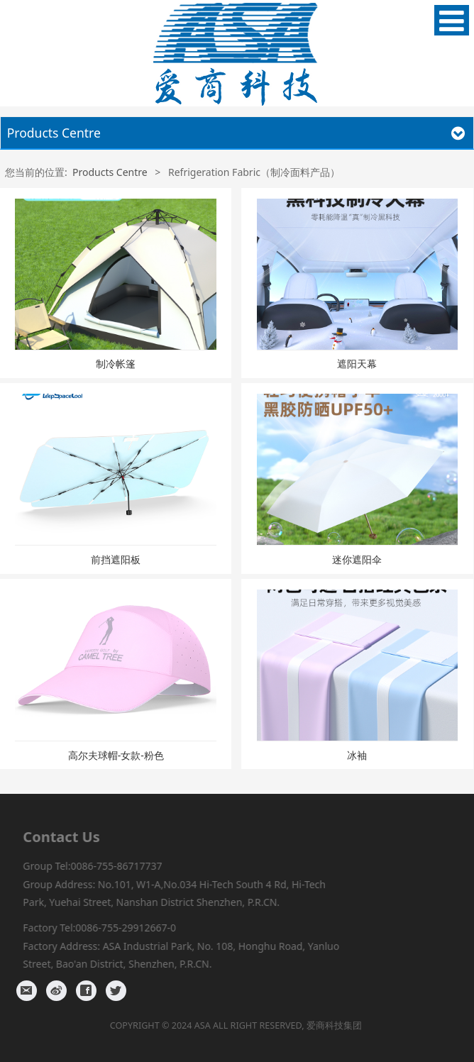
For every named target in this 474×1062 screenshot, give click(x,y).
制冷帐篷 (116, 363)
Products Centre (110, 172)
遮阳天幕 (357, 363)
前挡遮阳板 (115, 559)
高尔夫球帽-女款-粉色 (116, 755)
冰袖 (357, 755)
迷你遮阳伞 (357, 559)
